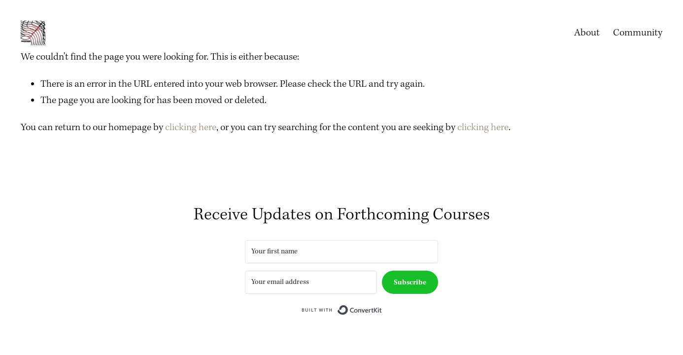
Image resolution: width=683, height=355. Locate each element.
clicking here (190, 127)
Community (637, 33)
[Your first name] (341, 251)
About (587, 33)
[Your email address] (311, 282)
